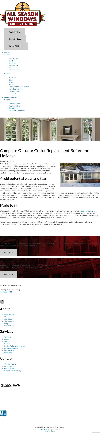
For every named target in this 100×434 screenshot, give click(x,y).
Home (6, 52)
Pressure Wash (14, 91)
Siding (11, 82)
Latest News (13, 70)
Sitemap (47, 431)
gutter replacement (87, 211)
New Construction (15, 89)
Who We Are (13, 58)
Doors (11, 80)
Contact (7, 100)
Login (53, 431)
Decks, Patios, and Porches (19, 87)
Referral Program (10, 97)
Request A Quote (15, 39)
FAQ (10, 67)
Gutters (11, 84)
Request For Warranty (17, 110)
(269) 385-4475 (6, 292)
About (6, 54)
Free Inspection (14, 32)
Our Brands (13, 63)
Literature (12, 93)
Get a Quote (13, 108)
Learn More (8, 252)
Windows (12, 78)
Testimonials (13, 65)
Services (7, 74)
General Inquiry (14, 104)
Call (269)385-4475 (16, 46)
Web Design (44, 429)
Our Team (12, 61)
